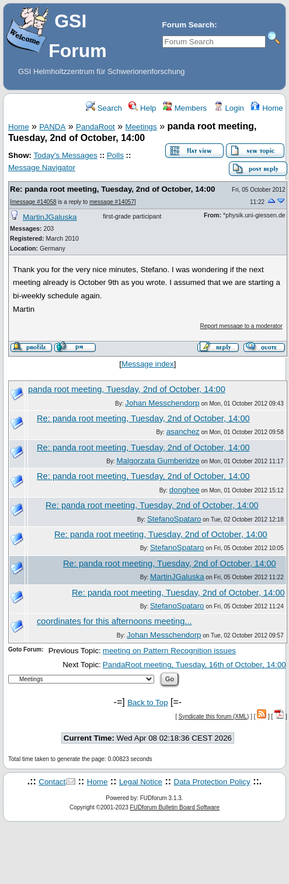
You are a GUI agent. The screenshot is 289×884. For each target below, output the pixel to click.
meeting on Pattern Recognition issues (169, 650)
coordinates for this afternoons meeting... (114, 621)
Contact (52, 781)
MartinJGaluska (50, 217)
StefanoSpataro (174, 519)
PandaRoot (95, 126)
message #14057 (111, 202)
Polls (115, 155)
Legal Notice (140, 781)
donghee (184, 489)
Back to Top (147, 702)
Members (185, 108)
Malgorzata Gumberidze (158, 460)
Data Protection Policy (212, 781)
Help (142, 108)
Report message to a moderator (241, 326)
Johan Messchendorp (162, 403)
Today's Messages (65, 155)
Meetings (141, 126)
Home (266, 108)
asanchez (183, 431)
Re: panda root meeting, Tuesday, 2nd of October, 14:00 (112, 189)
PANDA (52, 126)
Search (104, 108)
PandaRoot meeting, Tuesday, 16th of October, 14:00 (194, 664)
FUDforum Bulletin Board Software (175, 807)
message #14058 (34, 202)
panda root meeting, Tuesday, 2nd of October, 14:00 (126, 389)
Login (229, 108)
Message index (147, 364)
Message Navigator (41, 167)
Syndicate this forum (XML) (214, 716)
